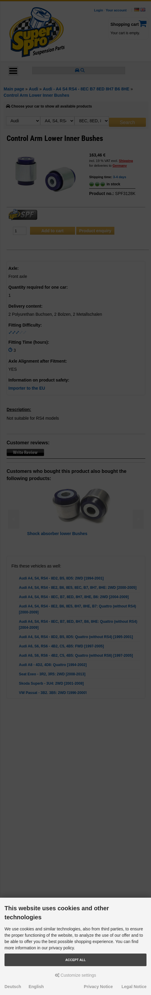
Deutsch (13, 986)
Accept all (75, 960)
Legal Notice (134, 986)
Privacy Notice (98, 986)
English (36, 986)
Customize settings (75, 975)
